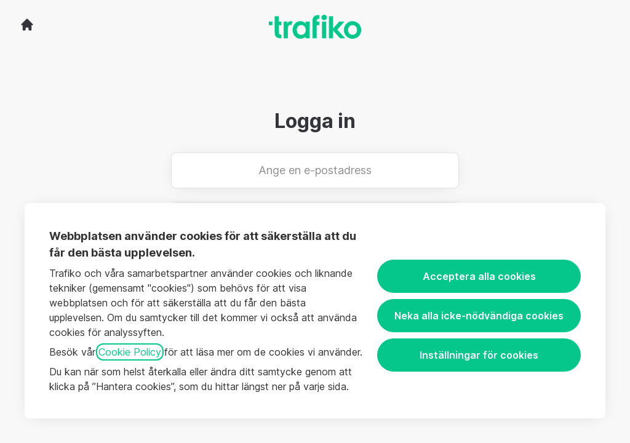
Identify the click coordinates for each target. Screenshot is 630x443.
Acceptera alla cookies (479, 276)
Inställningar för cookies (479, 355)
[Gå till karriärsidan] (27, 24)
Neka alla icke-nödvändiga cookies (479, 315)
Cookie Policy (129, 352)
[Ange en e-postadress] (315, 170)
